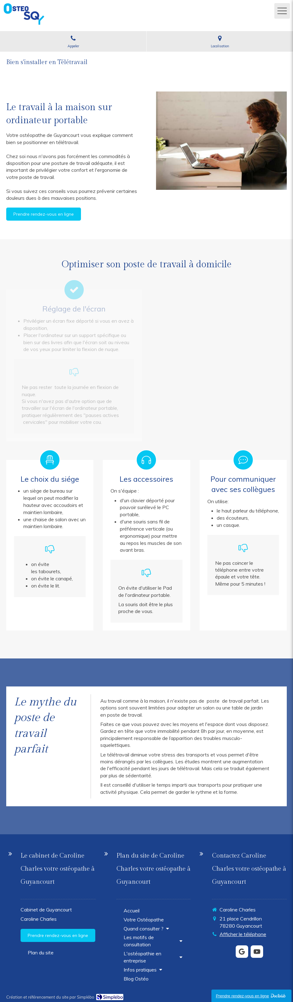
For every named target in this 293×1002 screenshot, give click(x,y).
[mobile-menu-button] (282, 11)
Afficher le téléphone (243, 934)
